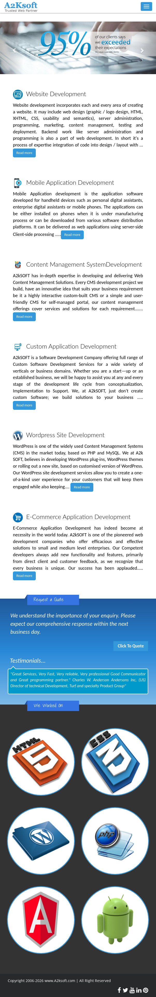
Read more (24, 153)
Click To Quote (131, 646)
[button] (11, 47)
